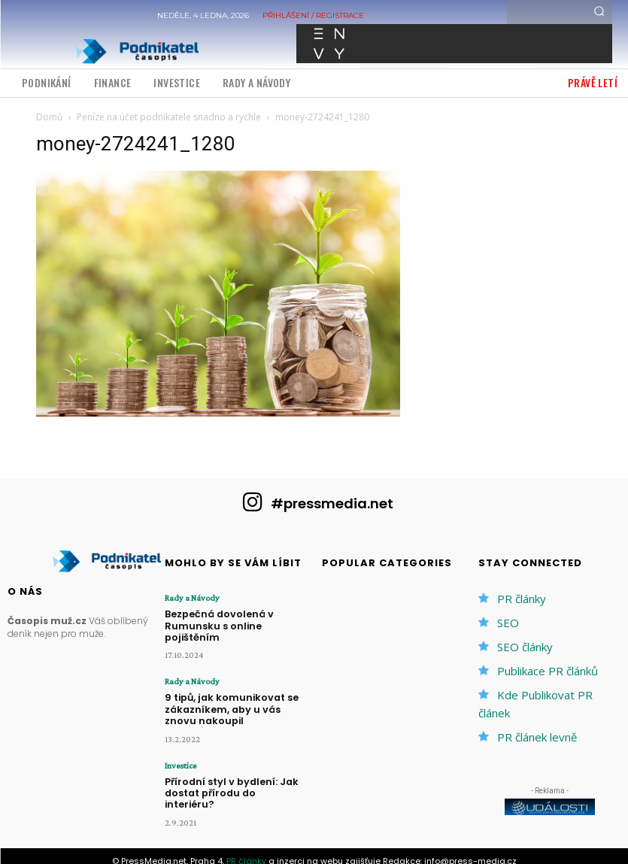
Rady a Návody (192, 597)
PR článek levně (537, 736)
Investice (180, 749)
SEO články (525, 646)
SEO (508, 622)
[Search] (599, 12)
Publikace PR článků (547, 670)
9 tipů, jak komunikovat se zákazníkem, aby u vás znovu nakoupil (235, 695)
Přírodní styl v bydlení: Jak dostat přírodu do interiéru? (232, 770)
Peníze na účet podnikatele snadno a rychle (169, 117)
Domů (49, 117)
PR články (521, 598)
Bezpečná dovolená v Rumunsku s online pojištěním (235, 618)
